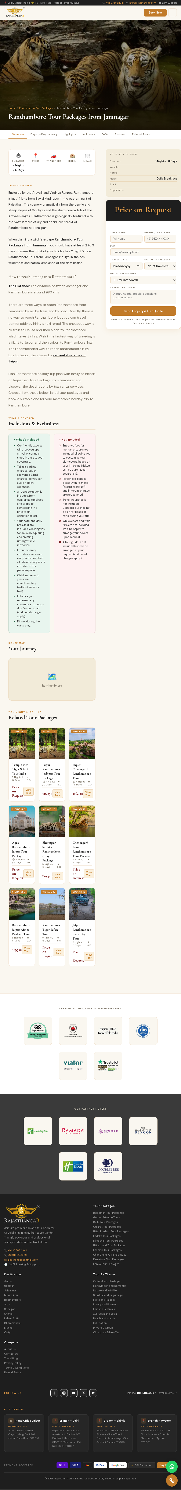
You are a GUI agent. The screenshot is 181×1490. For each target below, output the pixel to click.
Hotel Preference (123, 274)
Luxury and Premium (105, 1305)
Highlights (73, 134)
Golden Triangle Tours (106, 1218)
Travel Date (118, 260)
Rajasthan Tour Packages (108, 1213)
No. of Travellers (157, 260)
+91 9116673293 (15, 1255)
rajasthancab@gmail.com (21, 1260)
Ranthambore (12, 1300)
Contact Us (11, 1354)
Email (114, 246)
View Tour (28, 792)
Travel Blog (11, 1359)
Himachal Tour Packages (108, 1241)
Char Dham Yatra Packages (109, 1255)
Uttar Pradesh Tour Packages (111, 1232)
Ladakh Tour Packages (107, 1236)
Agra (7, 1305)
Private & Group (103, 1328)
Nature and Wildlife (105, 1291)
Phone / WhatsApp (157, 233)
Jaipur (8, 1281)
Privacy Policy (12, 1363)
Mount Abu (11, 1295)
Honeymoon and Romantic (109, 1286)
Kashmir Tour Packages (107, 1250)
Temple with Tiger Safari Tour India (20, 769)
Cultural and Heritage (106, 1281)
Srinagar (9, 1309)
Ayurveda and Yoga (105, 1314)
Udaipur (9, 1286)
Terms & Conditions (16, 1368)
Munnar (9, 1328)
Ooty (7, 1333)
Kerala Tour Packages (106, 1264)
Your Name (118, 233)
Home (11, 108)
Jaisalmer (10, 1291)
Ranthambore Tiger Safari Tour (51, 930)
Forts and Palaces (104, 1300)
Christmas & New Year (107, 1333)
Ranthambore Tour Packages (36, 108)
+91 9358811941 (115, 2)
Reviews (128, 134)
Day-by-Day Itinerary (45, 134)
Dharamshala (12, 1323)
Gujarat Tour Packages (107, 1227)
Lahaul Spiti (11, 1319)
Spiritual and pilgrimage (108, 1295)
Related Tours (150, 134)
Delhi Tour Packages (105, 1223)
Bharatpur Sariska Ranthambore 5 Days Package (51, 852)
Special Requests (123, 288)
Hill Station (100, 1323)
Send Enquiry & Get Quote (143, 312)
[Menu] (172, 12)
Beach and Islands (104, 1319)
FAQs (112, 134)
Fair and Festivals (104, 1309)
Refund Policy (12, 1373)
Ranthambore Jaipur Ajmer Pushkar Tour (21, 930)
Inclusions (94, 134)
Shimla (8, 1314)
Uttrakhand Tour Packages (109, 1246)
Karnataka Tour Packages (108, 1260)
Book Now (155, 12)
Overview (18, 134)
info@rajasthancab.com (142, 2)
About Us (10, 1349)
